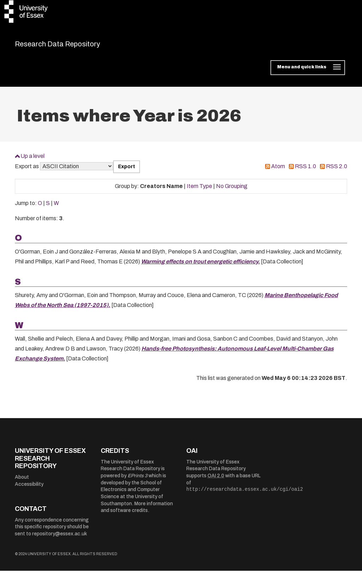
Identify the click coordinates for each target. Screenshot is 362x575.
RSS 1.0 (305, 171)
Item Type (199, 190)
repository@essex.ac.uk (59, 538)
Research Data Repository (77, 46)
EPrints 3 (137, 480)
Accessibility (29, 488)
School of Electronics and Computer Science (131, 493)
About (22, 481)
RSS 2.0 (336, 171)
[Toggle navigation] (307, 72)
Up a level (33, 160)
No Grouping (231, 190)
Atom (278, 171)
